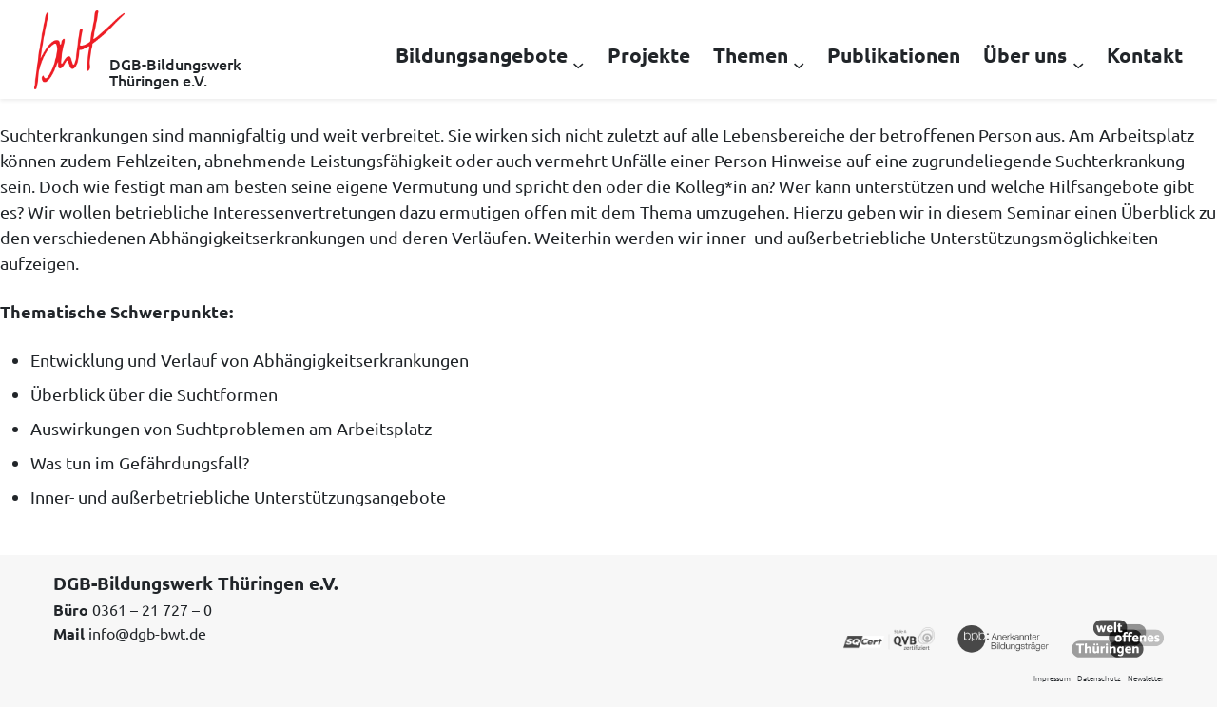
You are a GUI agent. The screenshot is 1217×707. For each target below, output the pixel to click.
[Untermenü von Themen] (798, 63)
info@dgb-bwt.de (147, 632)
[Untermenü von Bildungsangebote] (578, 63)
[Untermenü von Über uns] (1078, 63)
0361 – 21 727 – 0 (152, 609)
